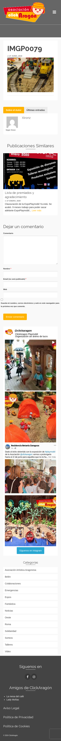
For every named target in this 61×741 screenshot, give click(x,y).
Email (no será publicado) (14, 279)
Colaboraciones (13, 583)
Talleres (9, 644)
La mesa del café (15, 696)
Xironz (26, 117)
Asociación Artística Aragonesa (20, 570)
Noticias (9, 610)
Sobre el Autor (13, 110)
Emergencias (11, 590)
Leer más (36, 210)
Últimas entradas (36, 110)
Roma (8, 624)
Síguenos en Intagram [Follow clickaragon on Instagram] (30, 550)
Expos (8, 597)
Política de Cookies (16, 726)
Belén (8, 576)
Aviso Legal (11, 708)
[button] (30, 365)
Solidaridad (10, 631)
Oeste (8, 617)
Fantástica (10, 604)
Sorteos (9, 638)
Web (5, 289)
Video (8, 651)
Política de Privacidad (18, 717)
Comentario (8, 233)
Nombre (7, 269)
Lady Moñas (13, 699)
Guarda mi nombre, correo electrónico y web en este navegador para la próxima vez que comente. (30, 304)
